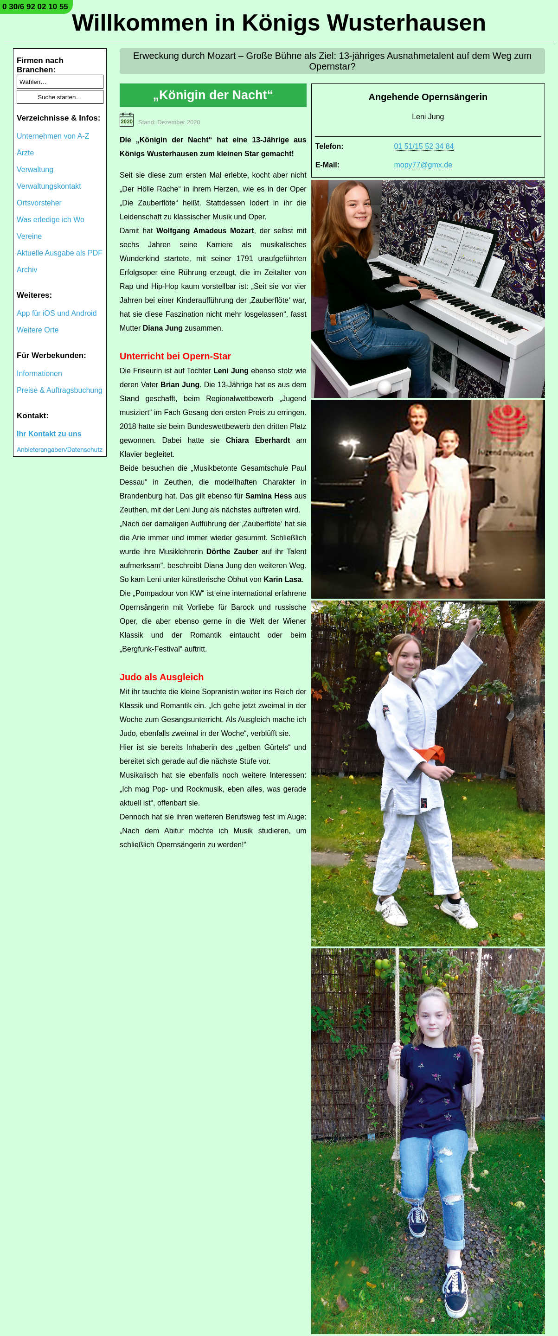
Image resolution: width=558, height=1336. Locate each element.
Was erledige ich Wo (50, 220)
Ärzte (25, 153)
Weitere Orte (37, 330)
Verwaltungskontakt (49, 186)
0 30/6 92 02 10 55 (35, 6)
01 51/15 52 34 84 (424, 146)
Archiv (27, 270)
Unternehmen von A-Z (53, 136)
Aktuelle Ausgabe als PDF (60, 253)
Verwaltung (35, 169)
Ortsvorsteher (39, 203)
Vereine (29, 236)
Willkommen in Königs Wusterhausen (279, 23)
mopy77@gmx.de (423, 165)
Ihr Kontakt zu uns (49, 434)
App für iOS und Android (57, 313)
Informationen (39, 373)
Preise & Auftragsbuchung (60, 390)
